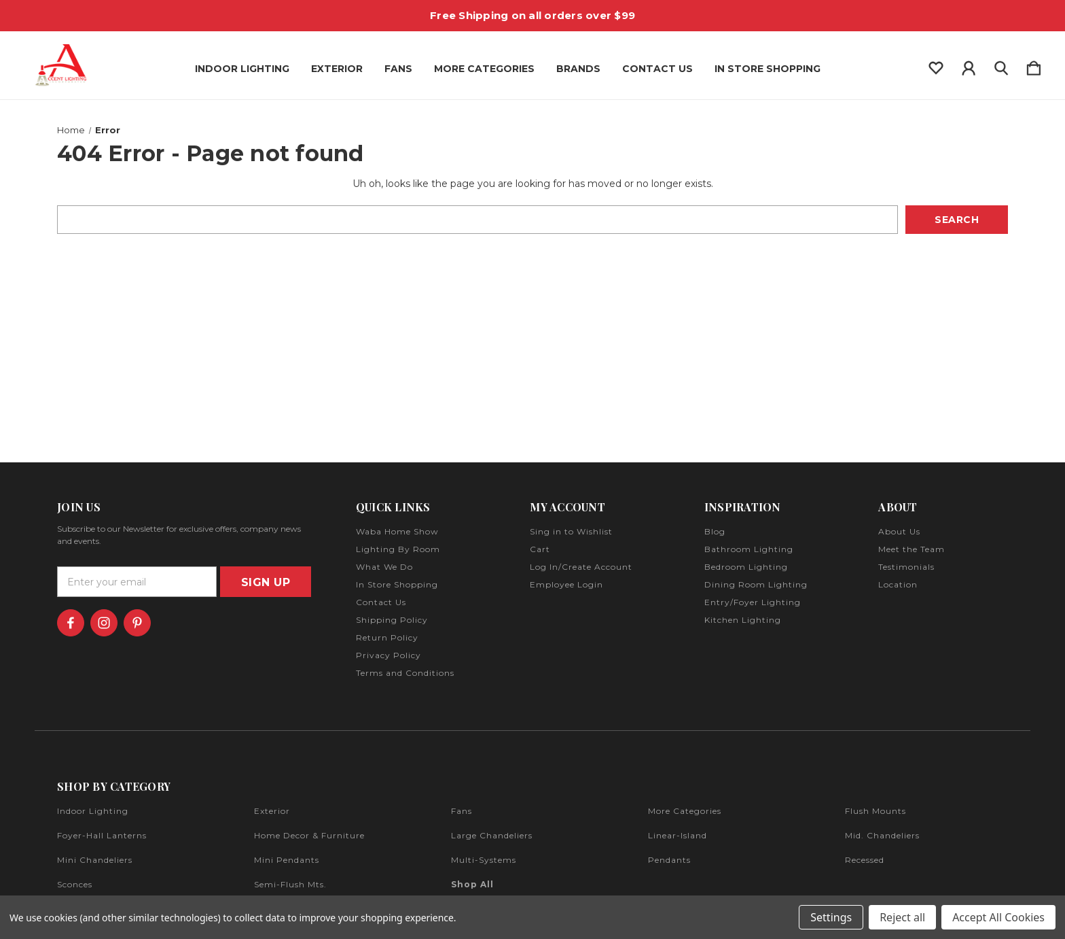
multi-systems (483, 860)
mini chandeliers (94, 860)
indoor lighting (92, 811)
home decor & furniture (309, 835)
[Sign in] (968, 65)
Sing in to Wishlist (571, 531)
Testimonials (906, 567)
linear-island (677, 835)
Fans (398, 68)
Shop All (472, 884)
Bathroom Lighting (748, 549)
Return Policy (387, 637)
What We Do (384, 567)
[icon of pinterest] (137, 622)
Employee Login (566, 584)
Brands (578, 68)
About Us (899, 531)
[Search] (1001, 65)
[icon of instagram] (104, 622)
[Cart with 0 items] (1033, 65)
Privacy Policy (388, 655)
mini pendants (286, 860)
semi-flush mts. (290, 884)
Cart (540, 549)
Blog (714, 531)
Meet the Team (911, 549)
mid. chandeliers (882, 835)
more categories (684, 811)
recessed (864, 860)
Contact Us (657, 68)
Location (898, 584)
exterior (272, 811)
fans (461, 811)
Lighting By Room (398, 549)
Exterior (337, 68)
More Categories (484, 68)
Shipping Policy (392, 620)
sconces (74, 884)
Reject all (902, 917)
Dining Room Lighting (756, 584)
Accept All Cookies (998, 917)
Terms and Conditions (405, 673)
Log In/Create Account (581, 567)
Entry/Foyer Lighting (752, 602)
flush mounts (875, 811)
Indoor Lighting (242, 68)
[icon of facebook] (70, 622)
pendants (669, 860)
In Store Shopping (767, 68)
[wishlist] (936, 65)
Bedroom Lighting (746, 567)
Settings (831, 917)
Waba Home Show (397, 531)
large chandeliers (491, 835)
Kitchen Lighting (742, 620)
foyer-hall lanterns (102, 835)
